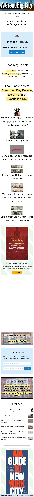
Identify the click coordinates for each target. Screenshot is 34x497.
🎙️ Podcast (25, 13)
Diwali (11, 76)
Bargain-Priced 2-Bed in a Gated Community (12, 426)
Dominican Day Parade (17, 90)
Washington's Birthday (10, 74)
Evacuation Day (17, 99)
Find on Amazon (17, 272)
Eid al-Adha (15, 94)
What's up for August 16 (7, 415)
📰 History (16, 13)
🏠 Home (8, 13)
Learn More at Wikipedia (17, 52)
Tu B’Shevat (11, 71)
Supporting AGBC (17, 341)
